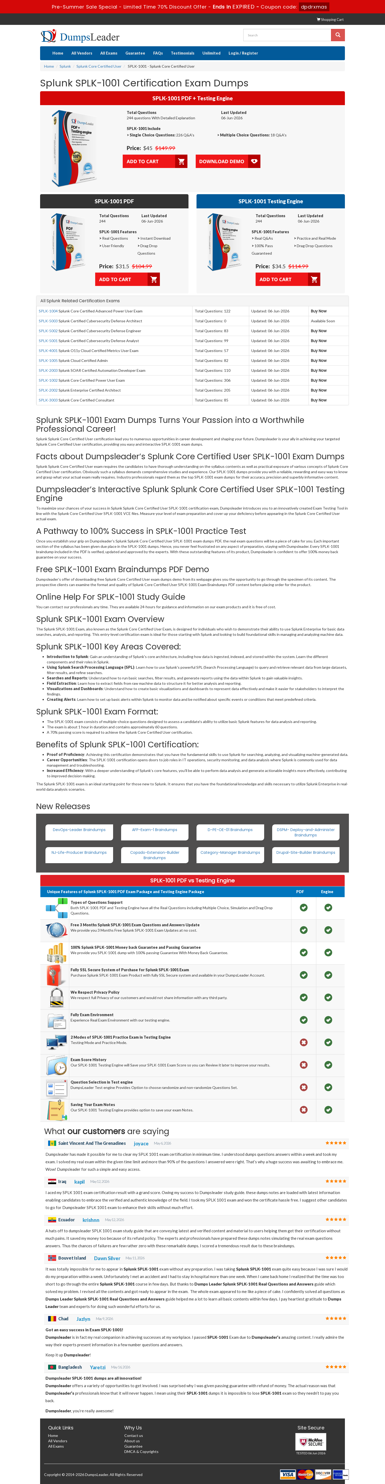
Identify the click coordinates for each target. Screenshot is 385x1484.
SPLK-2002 (48, 390)
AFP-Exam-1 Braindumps (154, 829)
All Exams (108, 53)
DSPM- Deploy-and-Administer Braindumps (306, 832)
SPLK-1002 (48, 380)
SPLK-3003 (48, 400)
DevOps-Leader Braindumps (79, 829)
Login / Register (243, 53)
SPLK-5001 (48, 340)
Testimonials (182, 53)
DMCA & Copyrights (141, 1451)
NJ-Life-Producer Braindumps (79, 852)
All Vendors (81, 53)
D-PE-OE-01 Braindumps (230, 829)
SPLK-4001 (48, 350)
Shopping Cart (330, 19)
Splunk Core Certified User (98, 66)
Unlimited (211, 53)
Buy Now (318, 311)
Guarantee (135, 53)
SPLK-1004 (48, 311)
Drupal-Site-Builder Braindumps (305, 852)
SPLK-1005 (48, 360)
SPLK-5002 (48, 330)
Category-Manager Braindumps (230, 852)
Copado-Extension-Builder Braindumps (154, 855)
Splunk (65, 66)
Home (57, 53)
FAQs (158, 53)
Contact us (133, 1435)
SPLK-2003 (48, 370)
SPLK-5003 (48, 321)
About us (132, 1441)
